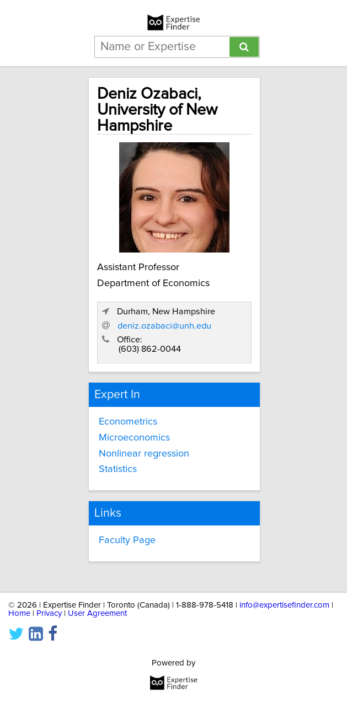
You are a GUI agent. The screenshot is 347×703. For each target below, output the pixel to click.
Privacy (49, 613)
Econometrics (128, 422)
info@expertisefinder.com (284, 605)
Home (19, 613)
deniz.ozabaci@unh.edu (164, 325)
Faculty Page (127, 540)
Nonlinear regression (144, 454)
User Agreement (97, 613)
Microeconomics (134, 438)
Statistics (118, 469)
